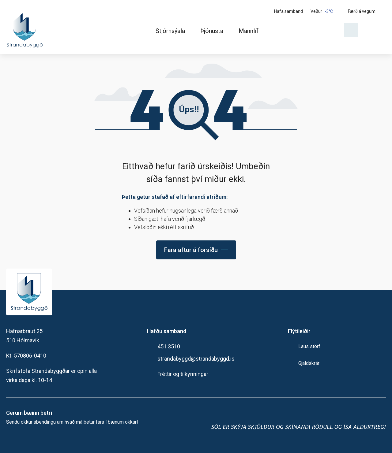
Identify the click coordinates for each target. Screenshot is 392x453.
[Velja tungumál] (374, 30)
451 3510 (168, 346)
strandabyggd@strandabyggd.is (196, 358)
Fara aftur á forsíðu (191, 250)
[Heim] (26, 27)
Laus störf (309, 346)
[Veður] (326, 11)
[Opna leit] (351, 30)
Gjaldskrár (308, 363)
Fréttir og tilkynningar (182, 374)
